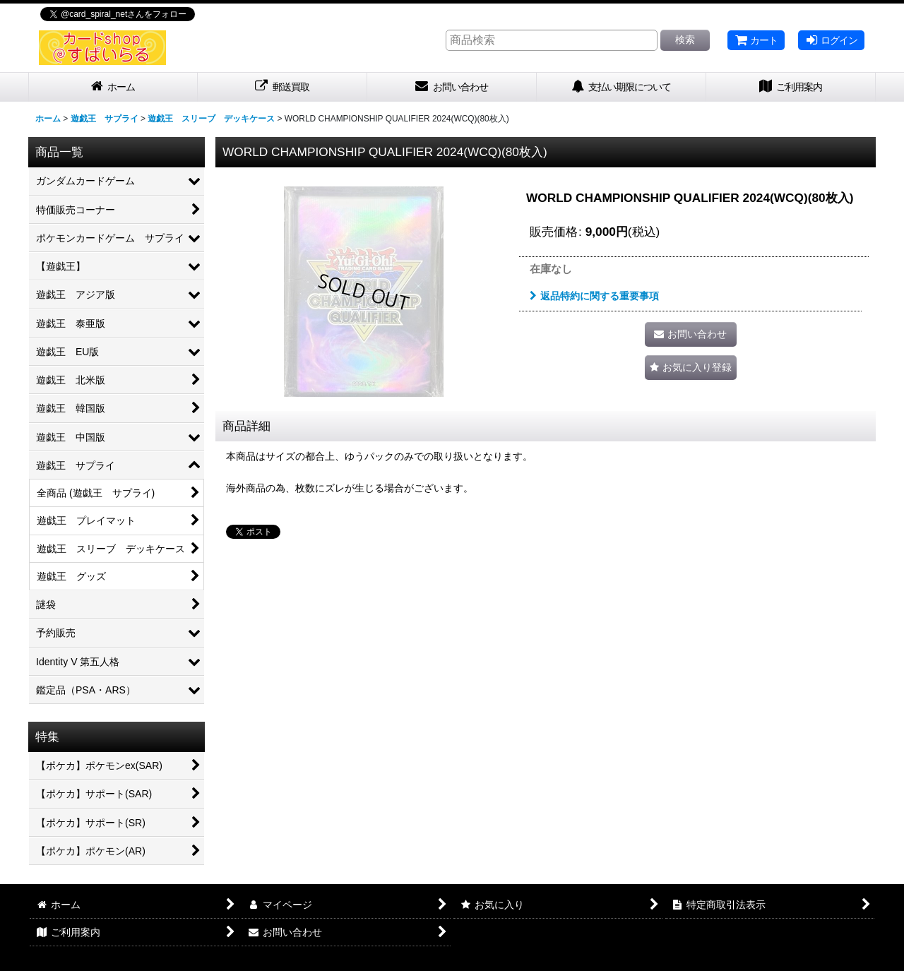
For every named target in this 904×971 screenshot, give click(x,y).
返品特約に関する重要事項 (594, 296)
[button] (691, 367)
